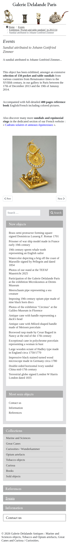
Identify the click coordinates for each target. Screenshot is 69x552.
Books (10, 470)
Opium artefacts (15, 454)
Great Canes (13, 443)
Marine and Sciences (18, 438)
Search (56, 212)
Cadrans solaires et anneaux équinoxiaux (29, 125)
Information (14, 508)
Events (10, 498)
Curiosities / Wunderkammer (23, 449)
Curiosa (10, 465)
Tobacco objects (15, 460)
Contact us (14, 517)
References (13, 488)
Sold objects (13, 476)
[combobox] (23, 213)
